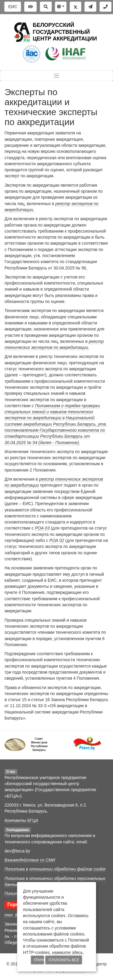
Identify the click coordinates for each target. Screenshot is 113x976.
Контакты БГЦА (21, 820)
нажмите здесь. (68, 952)
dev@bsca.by (17, 851)
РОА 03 (42, 528)
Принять (39, 960)
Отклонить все (64, 960)
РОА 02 (56, 540)
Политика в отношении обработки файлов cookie (55, 869)
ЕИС (12, 6)
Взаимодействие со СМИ (30, 860)
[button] (61, 7)
